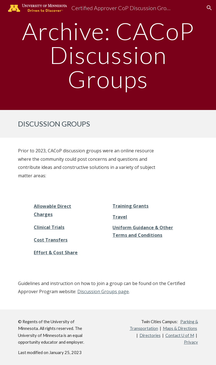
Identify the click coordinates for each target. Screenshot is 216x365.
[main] (108, 55)
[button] (209, 8)
